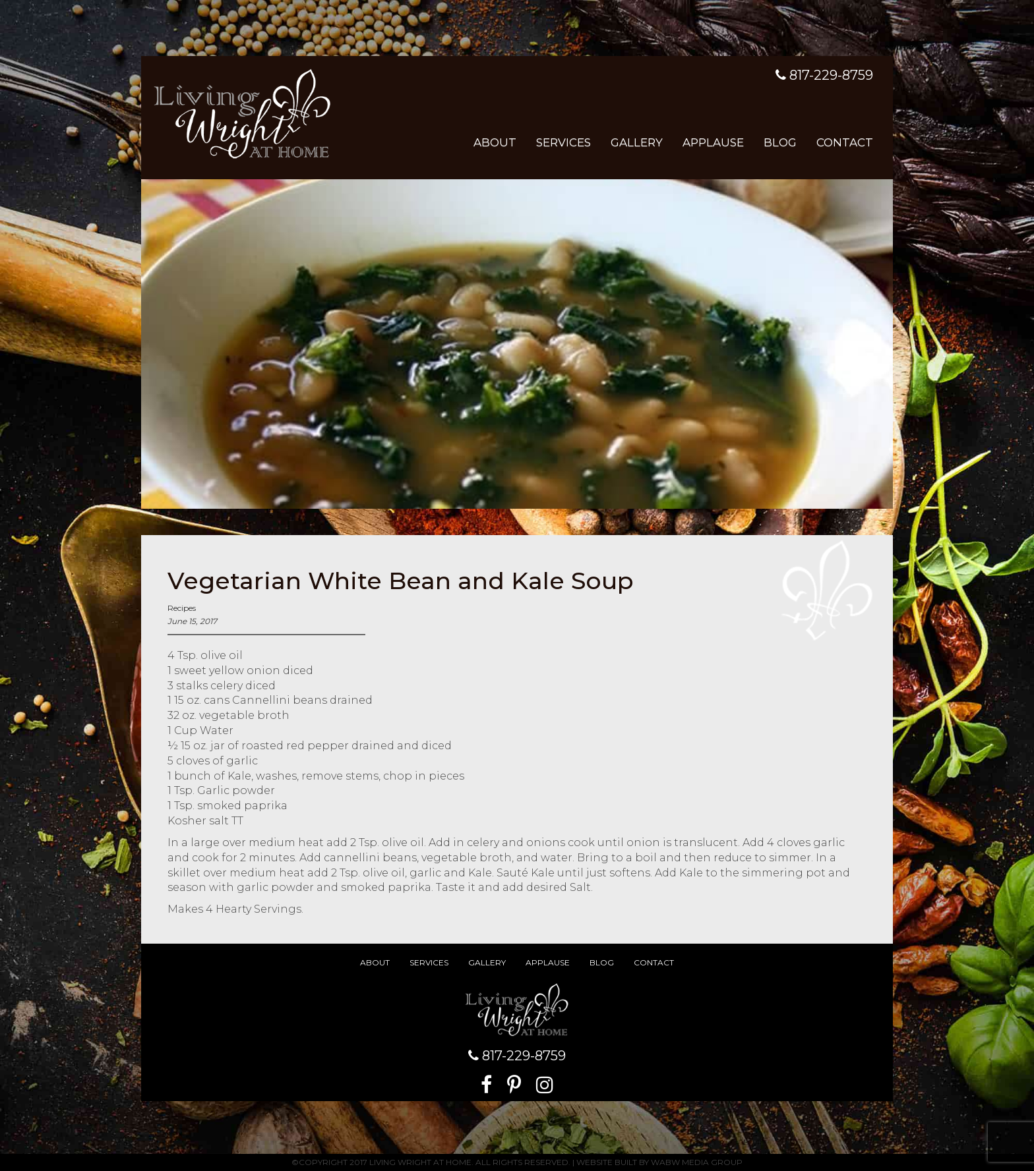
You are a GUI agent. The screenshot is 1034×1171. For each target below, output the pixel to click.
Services (563, 142)
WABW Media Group (697, 1162)
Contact (844, 142)
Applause (713, 142)
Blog (780, 142)
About (494, 142)
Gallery (637, 142)
